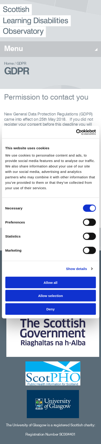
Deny (50, 309)
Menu (50, 49)
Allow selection (50, 296)
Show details (76, 269)
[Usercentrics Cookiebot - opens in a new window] (76, 132)
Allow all (50, 282)
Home (9, 64)
